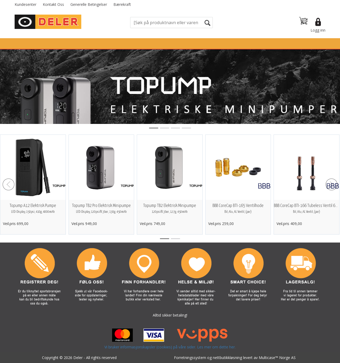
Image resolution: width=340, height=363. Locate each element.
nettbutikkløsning (227, 357)
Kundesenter (25, 4)
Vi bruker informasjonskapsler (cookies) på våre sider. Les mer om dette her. (170, 346)
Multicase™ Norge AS (277, 357)
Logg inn (318, 30)
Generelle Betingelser (88, 4)
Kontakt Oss (53, 4)
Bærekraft (122, 4)
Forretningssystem (190, 357)
